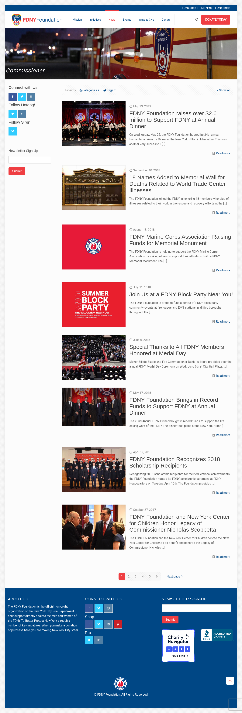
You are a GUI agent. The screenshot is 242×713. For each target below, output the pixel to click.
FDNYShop (189, 8)
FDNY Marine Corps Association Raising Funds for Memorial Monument (180, 240)
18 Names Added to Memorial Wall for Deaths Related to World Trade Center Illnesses (177, 183)
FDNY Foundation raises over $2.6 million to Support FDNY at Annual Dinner (172, 119)
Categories (89, 90)
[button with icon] (13, 97)
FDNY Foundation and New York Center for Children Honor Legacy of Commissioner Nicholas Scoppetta (179, 523)
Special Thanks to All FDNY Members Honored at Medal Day (176, 350)
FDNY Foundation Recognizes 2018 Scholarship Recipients (174, 462)
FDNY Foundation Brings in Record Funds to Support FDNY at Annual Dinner (173, 406)
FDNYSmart (222, 8)
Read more (223, 153)
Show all (223, 90)
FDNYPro (205, 8)
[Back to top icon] (230, 681)
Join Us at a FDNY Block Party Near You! (181, 294)
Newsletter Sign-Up (23, 151)
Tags (109, 90)
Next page (175, 576)
